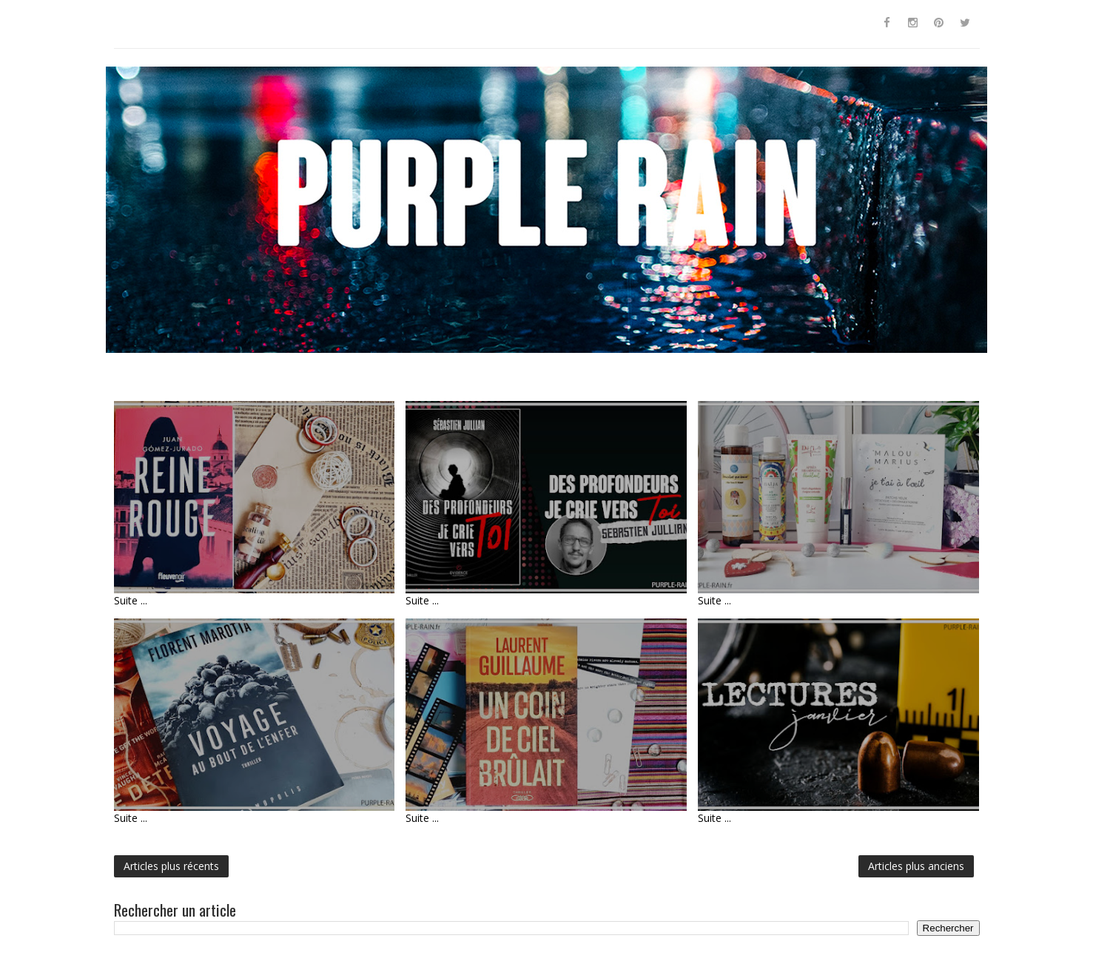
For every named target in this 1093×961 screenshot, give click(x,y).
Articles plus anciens (916, 866)
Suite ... (130, 600)
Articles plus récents (171, 866)
